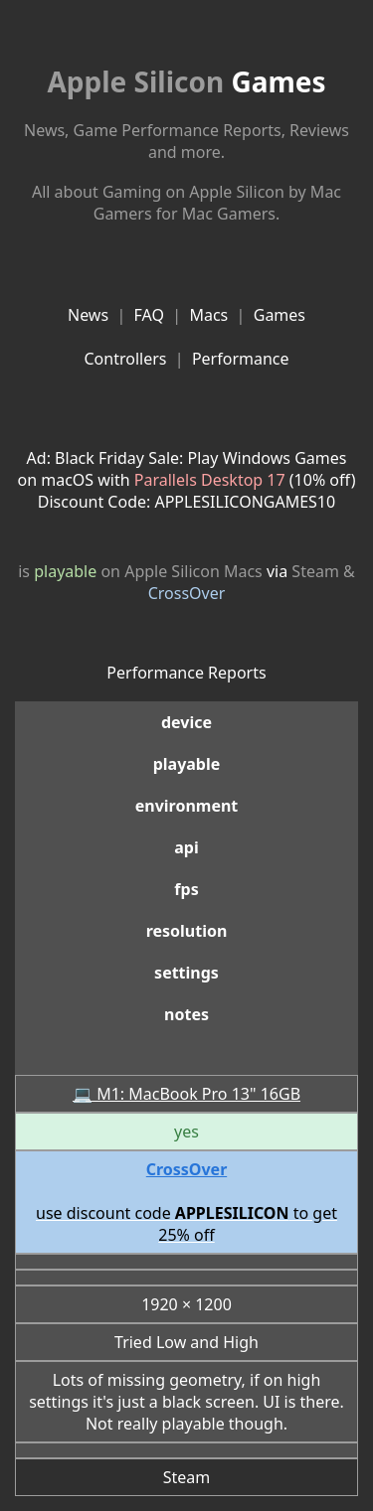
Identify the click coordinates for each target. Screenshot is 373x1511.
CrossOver (187, 593)
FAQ (149, 315)
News (88, 315)
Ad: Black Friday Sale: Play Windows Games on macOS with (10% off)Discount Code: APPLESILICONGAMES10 (187, 480)
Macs (208, 315)
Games (186, 81)
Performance (240, 359)
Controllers (125, 359)
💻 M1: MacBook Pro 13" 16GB (186, 1094)
